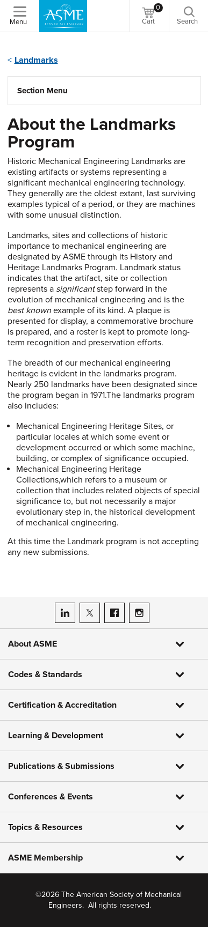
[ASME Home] (63, 16)
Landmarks (36, 60)
